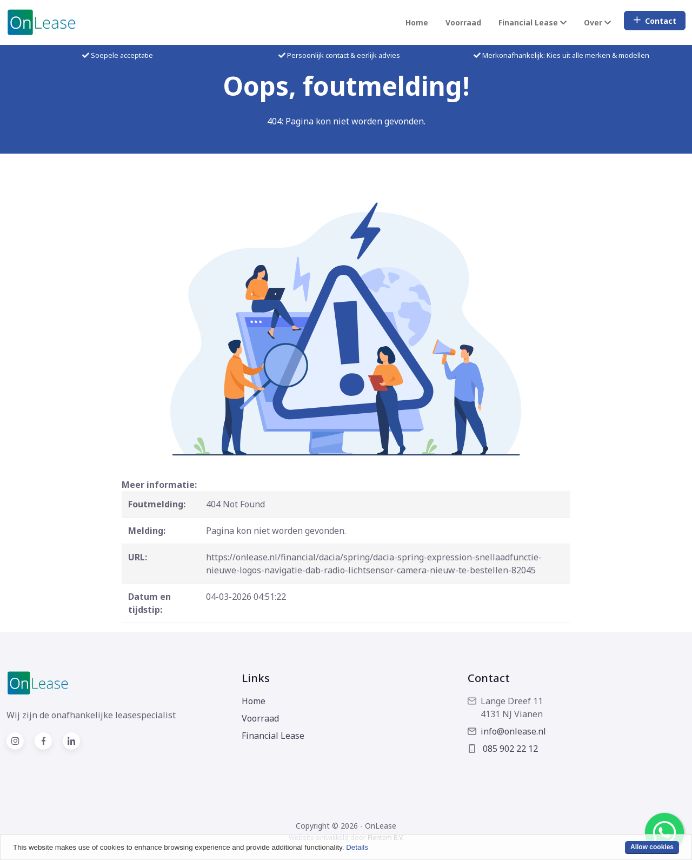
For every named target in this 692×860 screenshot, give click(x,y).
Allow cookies (652, 847)
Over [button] (597, 22)
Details (357, 847)
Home (416, 22)
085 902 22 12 (503, 749)
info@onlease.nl (507, 731)
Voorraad (463, 22)
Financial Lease (273, 736)
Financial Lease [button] (532, 22)
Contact (654, 21)
